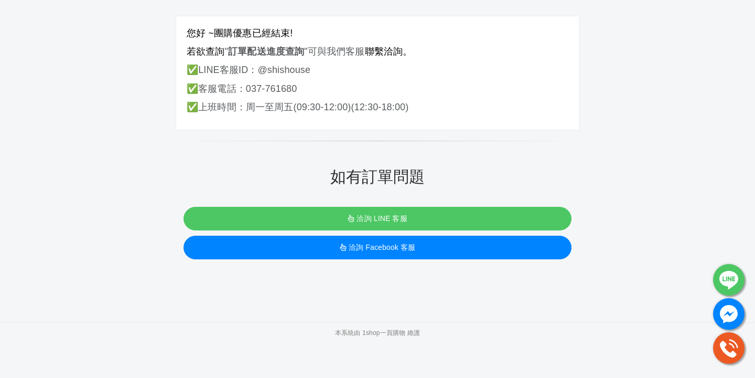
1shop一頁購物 (383, 333)
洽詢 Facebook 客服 (377, 247)
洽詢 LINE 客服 (377, 218)
